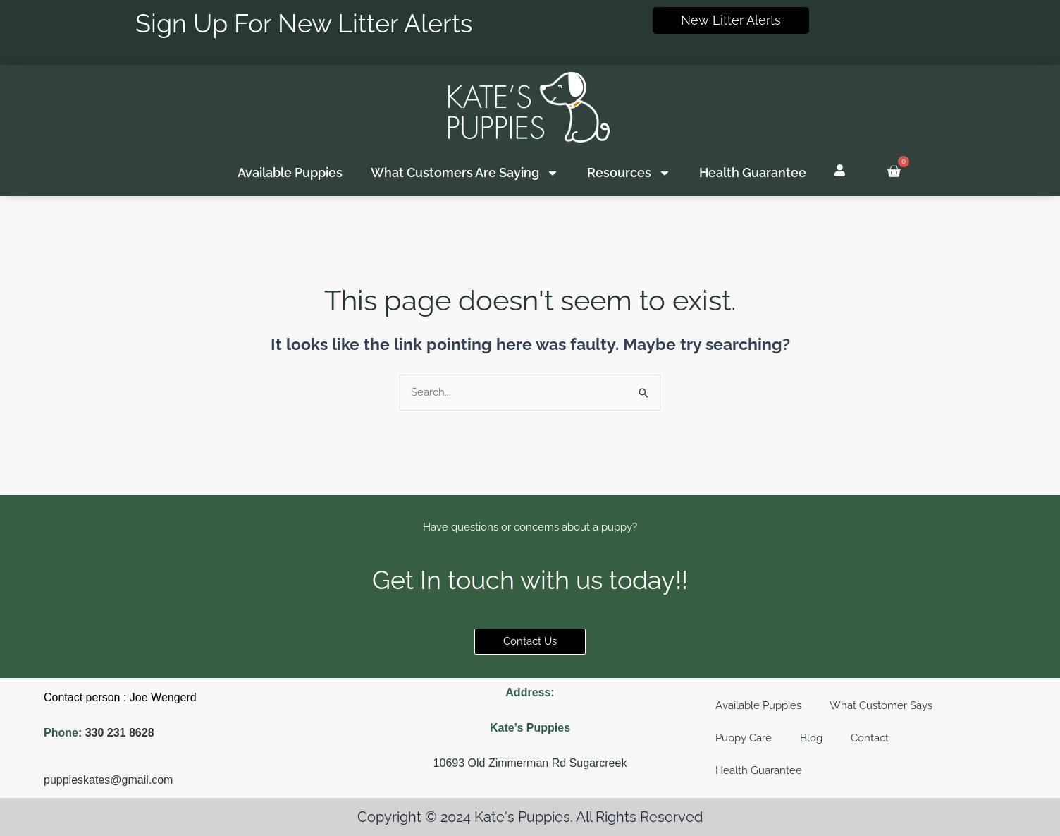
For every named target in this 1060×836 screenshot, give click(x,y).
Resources (629, 172)
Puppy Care (743, 738)
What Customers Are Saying (465, 172)
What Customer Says (881, 705)
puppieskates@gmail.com (108, 780)
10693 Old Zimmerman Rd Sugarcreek (530, 763)
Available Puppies (290, 172)
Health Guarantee (752, 172)
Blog (811, 738)
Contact (870, 738)
